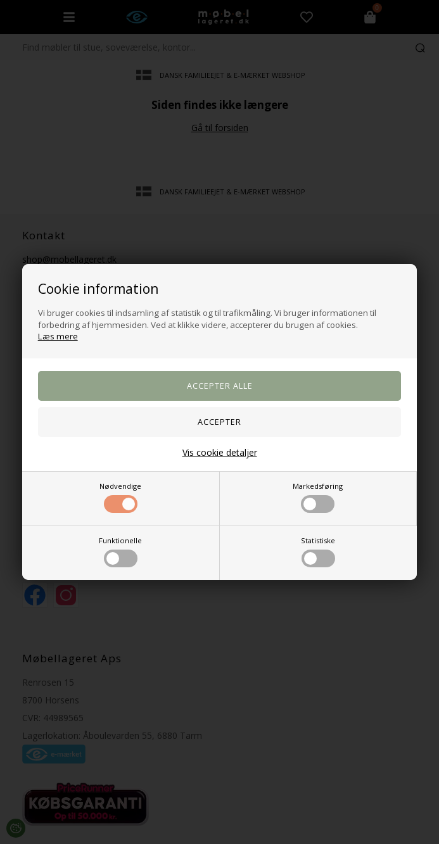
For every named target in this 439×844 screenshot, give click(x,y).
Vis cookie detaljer (219, 452)
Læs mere (58, 336)
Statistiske (318, 551)
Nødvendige (120, 497)
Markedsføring (318, 497)
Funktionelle (120, 551)
